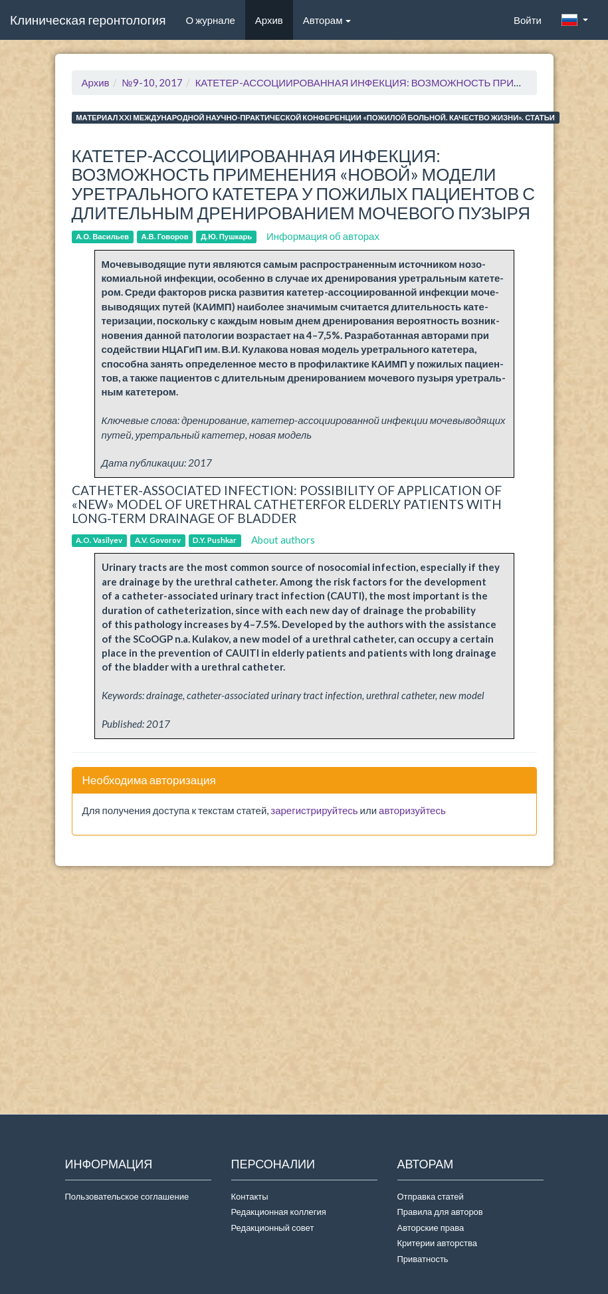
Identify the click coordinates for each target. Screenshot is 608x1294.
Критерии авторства (437, 1243)
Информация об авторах (322, 236)
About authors (283, 540)
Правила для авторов (440, 1211)
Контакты (249, 1196)
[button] (575, 20)
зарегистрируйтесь (313, 810)
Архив (269, 20)
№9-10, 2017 (152, 82)
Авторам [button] (327, 20)
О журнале (215, 19)
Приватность (425, 1258)
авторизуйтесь (412, 810)
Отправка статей (430, 1196)
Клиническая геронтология (87, 19)
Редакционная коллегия (278, 1211)
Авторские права (430, 1227)
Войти (528, 20)
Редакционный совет (272, 1227)
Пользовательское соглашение (127, 1196)
